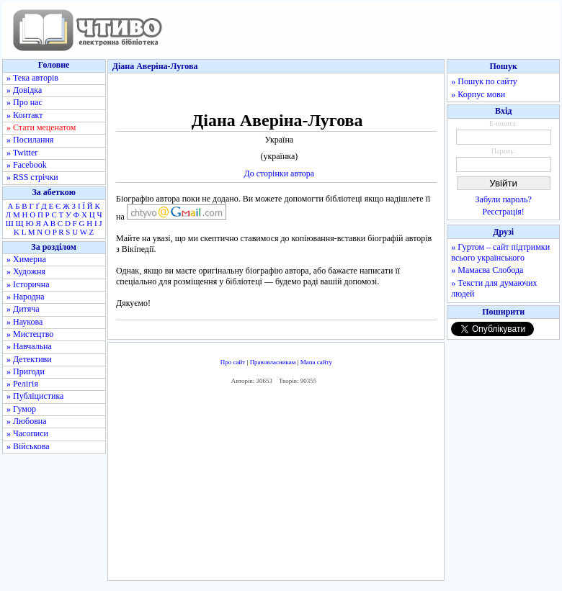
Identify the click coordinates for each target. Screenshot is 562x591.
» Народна (25, 297)
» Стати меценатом (41, 127)
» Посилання (29, 140)
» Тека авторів (32, 78)
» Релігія (22, 384)
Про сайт (233, 362)
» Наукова (24, 322)
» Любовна (26, 421)
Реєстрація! (504, 212)
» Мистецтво (29, 334)
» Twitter (21, 153)
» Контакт (24, 115)
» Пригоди (25, 371)
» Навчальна (29, 346)
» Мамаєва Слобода (487, 270)
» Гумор (21, 409)
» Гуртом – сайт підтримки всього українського (500, 252)
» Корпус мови (478, 94)
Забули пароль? (504, 199)
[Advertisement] (276, 487)
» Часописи (27, 433)
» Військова (28, 446)
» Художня (25, 271)
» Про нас (24, 102)
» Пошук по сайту (484, 81)
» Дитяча (23, 309)
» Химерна (26, 259)
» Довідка (24, 90)
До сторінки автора (279, 173)
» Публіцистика (34, 396)
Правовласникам (273, 362)
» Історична (28, 284)
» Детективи (29, 359)
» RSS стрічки (32, 177)
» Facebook (26, 165)
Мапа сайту (316, 362)
